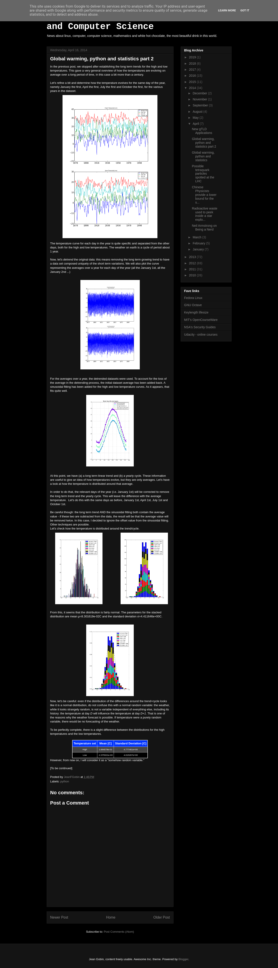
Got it (244, 10)
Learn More (227, 10)
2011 (193, 269)
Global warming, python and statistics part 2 (204, 142)
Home (110, 917)
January (199, 249)
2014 (193, 88)
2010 (193, 275)
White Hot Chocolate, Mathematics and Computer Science (132, 22)
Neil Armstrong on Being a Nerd (204, 227)
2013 (193, 257)
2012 (193, 263)
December (200, 93)
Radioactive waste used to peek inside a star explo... (204, 214)
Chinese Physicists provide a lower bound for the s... (204, 194)
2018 (193, 63)
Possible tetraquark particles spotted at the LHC (203, 173)
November (200, 99)
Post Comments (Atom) (119, 931)
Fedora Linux (193, 298)
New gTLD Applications (202, 131)
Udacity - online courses (200, 334)
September (201, 105)
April (196, 123)
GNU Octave (193, 305)
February (199, 243)
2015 (193, 82)
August (198, 111)
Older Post (161, 917)
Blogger (183, 959)
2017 (193, 69)
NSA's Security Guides (200, 327)
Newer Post (59, 917)
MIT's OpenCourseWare (201, 320)
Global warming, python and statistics (203, 156)
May (196, 117)
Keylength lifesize (196, 312)
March (197, 237)
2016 (193, 75)
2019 (193, 57)
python (64, 781)
